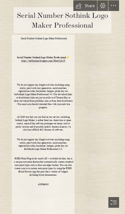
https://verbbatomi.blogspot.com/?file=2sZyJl (43, 60)
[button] (85, 5)
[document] (62, 107)
